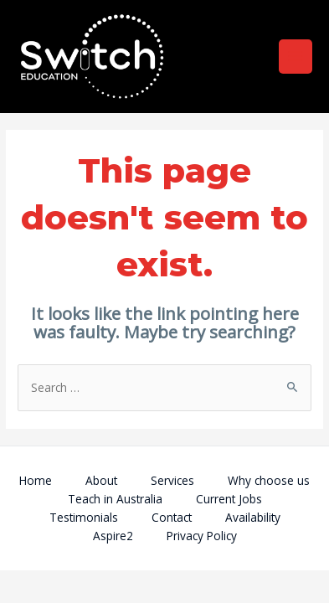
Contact (172, 517)
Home (35, 480)
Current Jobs (229, 499)
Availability (252, 517)
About (101, 480)
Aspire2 (113, 536)
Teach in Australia (115, 499)
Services (172, 480)
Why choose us (269, 480)
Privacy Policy (202, 536)
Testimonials (83, 517)
